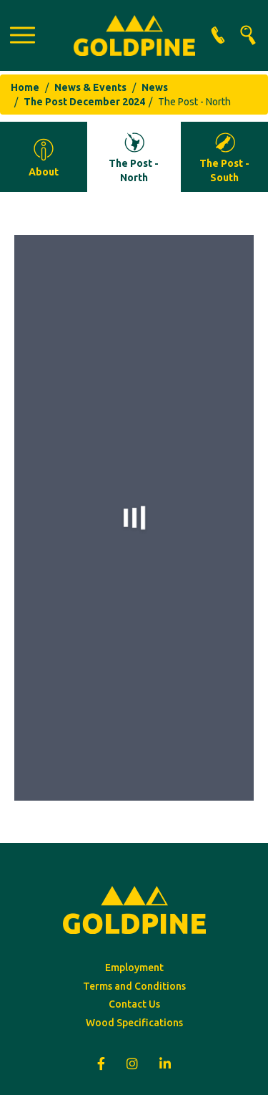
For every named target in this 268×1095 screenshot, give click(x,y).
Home (25, 87)
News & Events (90, 87)
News (155, 87)
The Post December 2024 (84, 101)
